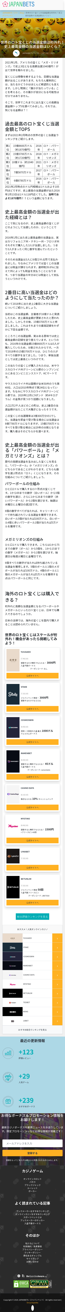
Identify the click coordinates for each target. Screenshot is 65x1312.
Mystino (25, 818)
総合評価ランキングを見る (32, 916)
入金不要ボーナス (32, 1223)
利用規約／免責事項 (32, 1246)
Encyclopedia (32, 1302)
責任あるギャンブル (32, 1255)
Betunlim (26, 878)
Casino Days (27, 787)
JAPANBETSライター (31, 53)
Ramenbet (26, 753)
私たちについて (32, 1243)
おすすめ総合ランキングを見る (32, 1029)
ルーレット (32, 1188)
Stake (24, 686)
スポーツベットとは (32, 1217)
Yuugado (26, 651)
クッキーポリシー (32, 1252)
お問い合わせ (32, 1261)
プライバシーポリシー (32, 1249)
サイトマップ (32, 1258)
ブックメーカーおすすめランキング (32, 1211)
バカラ (33, 1181)
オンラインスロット (32, 1178)
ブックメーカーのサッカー (32, 1220)
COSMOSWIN (27, 719)
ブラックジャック (32, 1185)
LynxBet (25, 851)
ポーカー (32, 1191)
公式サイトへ (32, 675)
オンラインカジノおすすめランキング (32, 1214)
